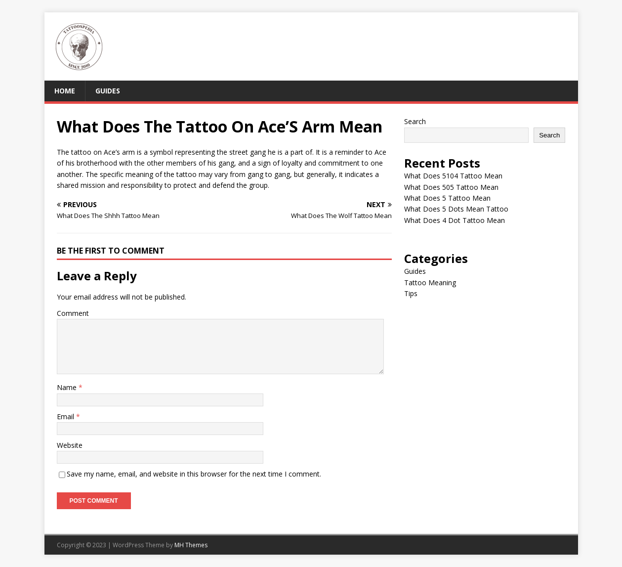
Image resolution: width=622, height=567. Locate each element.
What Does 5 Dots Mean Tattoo (456, 209)
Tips (410, 293)
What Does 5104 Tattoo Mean (453, 175)
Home (64, 90)
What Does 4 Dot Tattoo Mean (454, 220)
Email (66, 416)
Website (70, 445)
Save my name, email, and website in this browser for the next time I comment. (194, 474)
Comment (73, 313)
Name (68, 387)
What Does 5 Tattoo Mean (447, 198)
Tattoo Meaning (430, 282)
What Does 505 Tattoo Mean (451, 187)
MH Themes (190, 545)
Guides (107, 90)
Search (415, 121)
